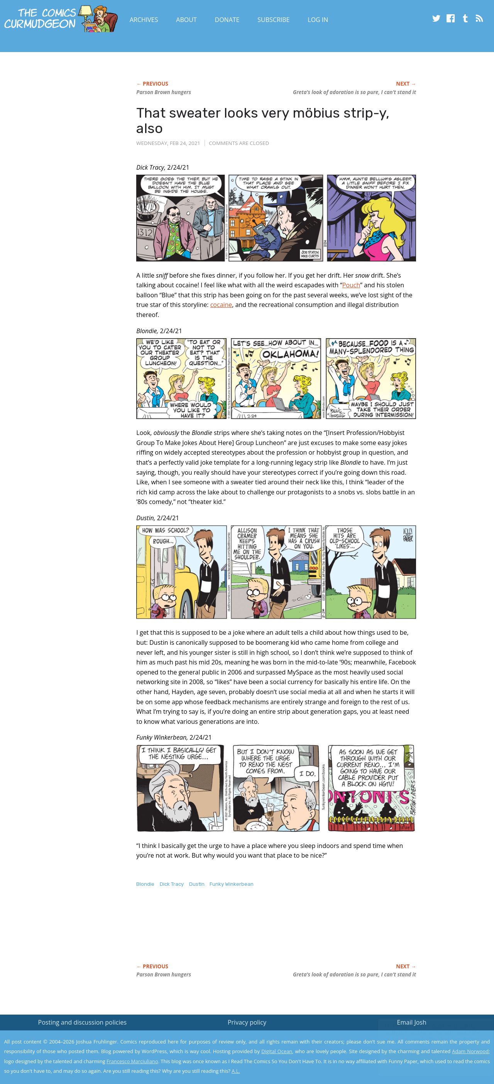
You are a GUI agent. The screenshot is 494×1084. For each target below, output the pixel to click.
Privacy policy (247, 1022)
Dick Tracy (172, 884)
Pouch (351, 285)
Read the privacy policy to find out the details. (425, 1035)
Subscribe (273, 19)
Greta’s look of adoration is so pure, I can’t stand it (354, 92)
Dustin (197, 884)
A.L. (236, 1070)
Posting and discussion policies (82, 1022)
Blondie (145, 884)
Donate (227, 19)
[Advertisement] (276, 933)
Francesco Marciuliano (132, 1061)
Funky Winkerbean (232, 884)
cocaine (221, 304)
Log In (318, 19)
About (186, 19)
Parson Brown (163, 92)
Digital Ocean (276, 1051)
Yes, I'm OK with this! (429, 1055)
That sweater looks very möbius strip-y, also (262, 121)
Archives (144, 19)
